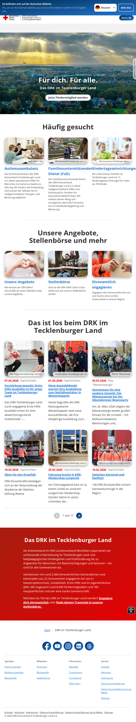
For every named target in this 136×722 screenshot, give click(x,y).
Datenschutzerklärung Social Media (116, 694)
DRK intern (74, 686)
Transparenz (75, 675)
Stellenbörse (59, 284)
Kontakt (105, 669)
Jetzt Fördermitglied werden (68, 101)
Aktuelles (73, 669)
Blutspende (10, 680)
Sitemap (105, 701)
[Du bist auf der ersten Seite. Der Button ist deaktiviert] (57, 519)
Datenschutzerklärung (113, 686)
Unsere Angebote (19, 284)
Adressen (106, 675)
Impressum (107, 680)
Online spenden (12, 669)
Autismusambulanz (21, 171)
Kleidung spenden (14, 675)
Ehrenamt (42, 669)
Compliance (75, 680)
